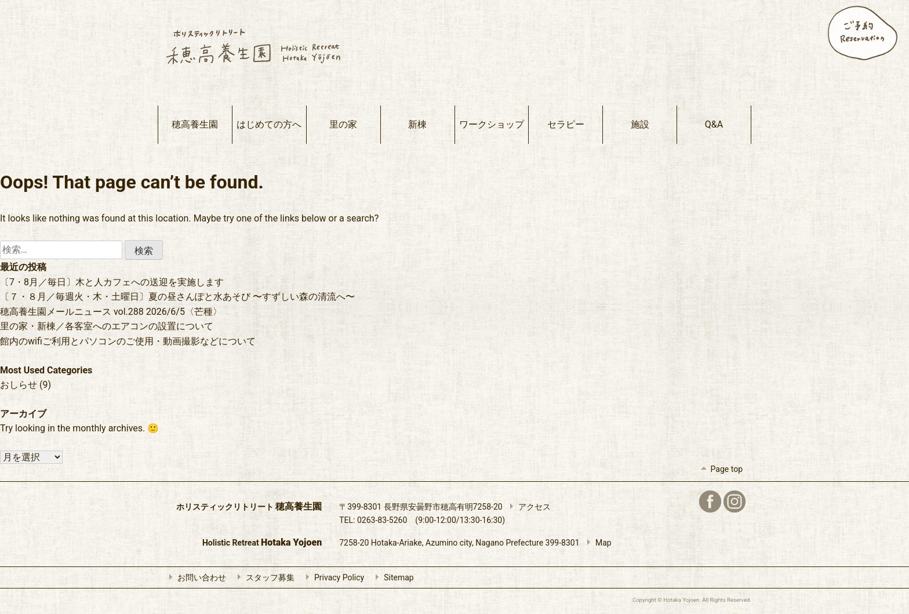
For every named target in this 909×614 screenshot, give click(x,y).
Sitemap (391, 577)
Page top (720, 469)
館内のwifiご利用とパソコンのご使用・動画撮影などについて (128, 341)
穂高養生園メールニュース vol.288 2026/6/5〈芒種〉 (111, 311)
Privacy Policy (332, 577)
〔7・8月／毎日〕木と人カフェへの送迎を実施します (112, 282)
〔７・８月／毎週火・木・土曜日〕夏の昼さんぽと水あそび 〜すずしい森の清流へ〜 (177, 296)
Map (596, 542)
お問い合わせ (194, 577)
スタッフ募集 (263, 577)
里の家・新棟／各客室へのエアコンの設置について (106, 326)
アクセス (527, 506)
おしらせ (18, 384)
